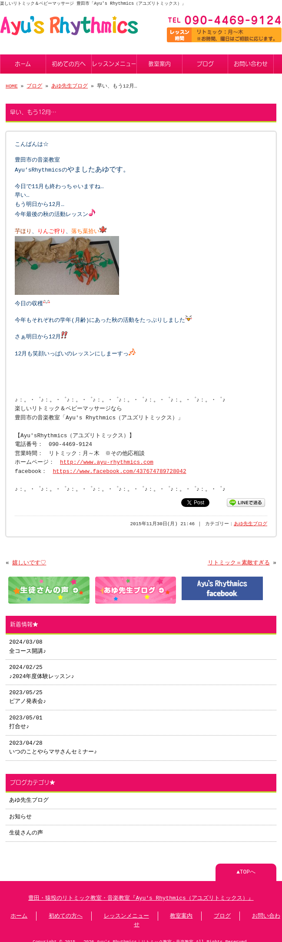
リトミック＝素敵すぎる (239, 556)
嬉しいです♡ (29, 556)
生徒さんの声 (26, 825)
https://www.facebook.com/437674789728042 (119, 465)
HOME (12, 85)
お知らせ (20, 809)
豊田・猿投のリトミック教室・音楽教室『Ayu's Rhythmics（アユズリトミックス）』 (140, 891)
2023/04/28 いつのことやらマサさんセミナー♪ (52, 740)
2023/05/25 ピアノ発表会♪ (27, 689)
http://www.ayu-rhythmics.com (106, 455)
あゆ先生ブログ (69, 85)
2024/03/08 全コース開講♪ (27, 639)
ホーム (23, 63)
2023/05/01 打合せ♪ (26, 714)
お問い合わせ (251, 63)
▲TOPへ (245, 864)
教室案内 (159, 63)
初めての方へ (69, 63)
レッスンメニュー (114, 63)
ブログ (205, 63)
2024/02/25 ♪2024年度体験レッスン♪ (41, 664)
